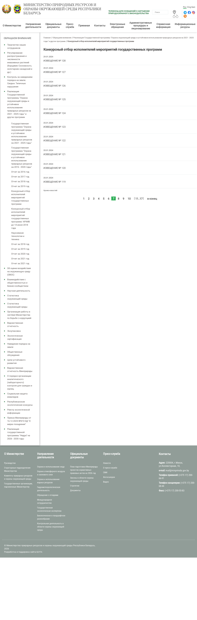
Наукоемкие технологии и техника (17, 236)
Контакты (99, 25)
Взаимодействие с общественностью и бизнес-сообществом (17, 282)
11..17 (139, 198)
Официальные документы (53, 25)
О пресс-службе (110, 467)
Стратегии (74, 485)
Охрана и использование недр (51, 466)
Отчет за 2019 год (20, 186)
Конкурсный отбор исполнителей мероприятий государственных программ (20, 197)
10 (129, 198)
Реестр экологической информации (18, 411)
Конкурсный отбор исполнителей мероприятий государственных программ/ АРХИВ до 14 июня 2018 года (20, 218)
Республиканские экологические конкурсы (20, 403)
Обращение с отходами (47, 495)
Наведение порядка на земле (18, 345)
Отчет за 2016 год (20, 172)
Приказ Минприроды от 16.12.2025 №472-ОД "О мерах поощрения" (19, 421)
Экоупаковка (14, 331)
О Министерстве (12, 25)
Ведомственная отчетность (15, 324)
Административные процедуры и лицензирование (140, 25)
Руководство (10, 463)
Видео (106, 482)
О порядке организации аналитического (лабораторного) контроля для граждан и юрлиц (19, 382)
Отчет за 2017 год (20, 176)
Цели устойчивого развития (16, 361)
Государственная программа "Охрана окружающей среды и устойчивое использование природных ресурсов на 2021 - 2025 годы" (21, 133)
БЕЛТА (39, 552)
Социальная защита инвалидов (17, 395)
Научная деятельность (18, 291)
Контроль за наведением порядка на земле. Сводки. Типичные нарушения (19, 82)
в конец (152, 198)
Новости (107, 463)
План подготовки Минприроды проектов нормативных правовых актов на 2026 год (84, 469)
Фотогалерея (109, 477)
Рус (185, 7)
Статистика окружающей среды (17, 297)
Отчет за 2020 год (20, 254)
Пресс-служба (70, 25)
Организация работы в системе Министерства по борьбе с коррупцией (19, 314)
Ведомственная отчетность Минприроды (19, 369)
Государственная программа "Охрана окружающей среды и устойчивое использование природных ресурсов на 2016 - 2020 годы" (21, 157)
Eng (189, 7)
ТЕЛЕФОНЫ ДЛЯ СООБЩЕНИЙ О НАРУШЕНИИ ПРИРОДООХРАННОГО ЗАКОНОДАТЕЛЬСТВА (129, 12)
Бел (193, 7)
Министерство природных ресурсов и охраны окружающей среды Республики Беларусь (62, 9)
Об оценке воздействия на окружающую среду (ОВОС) (19, 271)
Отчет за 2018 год (20, 181)
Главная (47, 38)
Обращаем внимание (17, 38)
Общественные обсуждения (14, 353)
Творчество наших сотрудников (16, 46)
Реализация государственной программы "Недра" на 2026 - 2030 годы (18, 434)
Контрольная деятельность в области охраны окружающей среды (50, 526)
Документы (75, 490)
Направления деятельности (33, 25)
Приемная (84, 25)
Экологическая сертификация (15, 337)
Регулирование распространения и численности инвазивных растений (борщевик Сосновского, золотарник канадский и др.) (19, 62)
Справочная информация (163, 25)
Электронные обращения (117, 25)
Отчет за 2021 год (20, 258)
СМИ (105, 472)
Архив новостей (50, 190)
